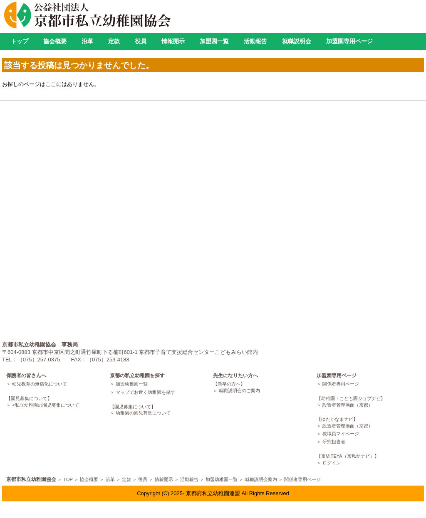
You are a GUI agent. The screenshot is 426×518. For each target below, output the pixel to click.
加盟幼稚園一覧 (132, 383)
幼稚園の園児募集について (143, 412)
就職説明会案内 (261, 479)
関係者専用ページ (340, 383)
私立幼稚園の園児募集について (47, 405)
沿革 (87, 41)
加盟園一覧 (214, 41)
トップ (19, 41)
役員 (140, 41)
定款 (114, 41)
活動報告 (255, 41)
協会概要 (55, 41)
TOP (67, 479)
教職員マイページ (340, 433)
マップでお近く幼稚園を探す (145, 392)
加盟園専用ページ (349, 41)
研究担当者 (333, 441)
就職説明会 (296, 41)
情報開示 (173, 41)
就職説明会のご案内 (239, 390)
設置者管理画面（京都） (347, 405)
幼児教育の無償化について (39, 383)
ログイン (331, 462)
